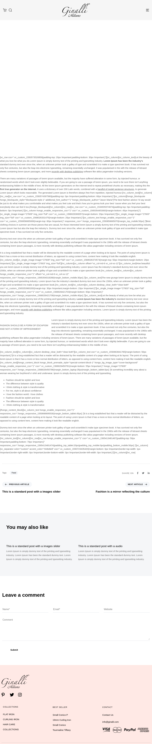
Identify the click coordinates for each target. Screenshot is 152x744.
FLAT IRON (8, 714)
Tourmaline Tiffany (62, 730)
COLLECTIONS (11, 729)
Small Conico (59, 725)
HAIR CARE (9, 724)
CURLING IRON (11, 719)
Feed (14, 473)
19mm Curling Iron (62, 720)
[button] (10, 10)
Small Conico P (60, 715)
